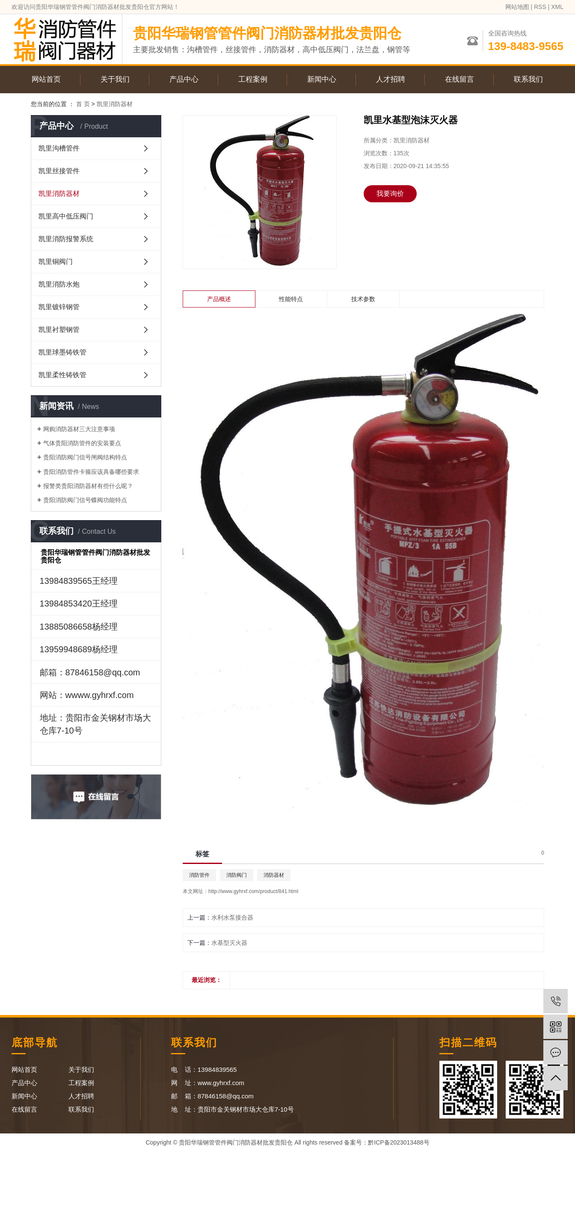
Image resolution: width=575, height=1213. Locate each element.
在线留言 (459, 79)
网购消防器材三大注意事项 (79, 429)
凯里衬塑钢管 (59, 329)
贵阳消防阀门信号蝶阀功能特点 (85, 500)
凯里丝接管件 (59, 171)
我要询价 (390, 193)
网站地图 (517, 6)
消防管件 (199, 875)
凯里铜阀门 (56, 261)
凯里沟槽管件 (59, 148)
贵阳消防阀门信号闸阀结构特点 (85, 457)
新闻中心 (321, 79)
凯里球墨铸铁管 (62, 352)
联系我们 (528, 79)
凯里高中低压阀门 (66, 216)
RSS (540, 6)
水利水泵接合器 (232, 917)
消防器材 (274, 875)
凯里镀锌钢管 (59, 307)
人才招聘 (390, 79)
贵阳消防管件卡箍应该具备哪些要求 (91, 471)
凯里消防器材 (115, 104)
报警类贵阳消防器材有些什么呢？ (88, 485)
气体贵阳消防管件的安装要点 (82, 443)
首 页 (83, 104)
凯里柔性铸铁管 (62, 375)
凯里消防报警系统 (66, 239)
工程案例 (252, 79)
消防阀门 (236, 875)
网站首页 (46, 79)
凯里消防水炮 (59, 284)
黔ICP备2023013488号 (398, 1142)
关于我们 (115, 79)
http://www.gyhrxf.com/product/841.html (253, 891)
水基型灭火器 (229, 942)
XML (557, 6)
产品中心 (184, 79)
